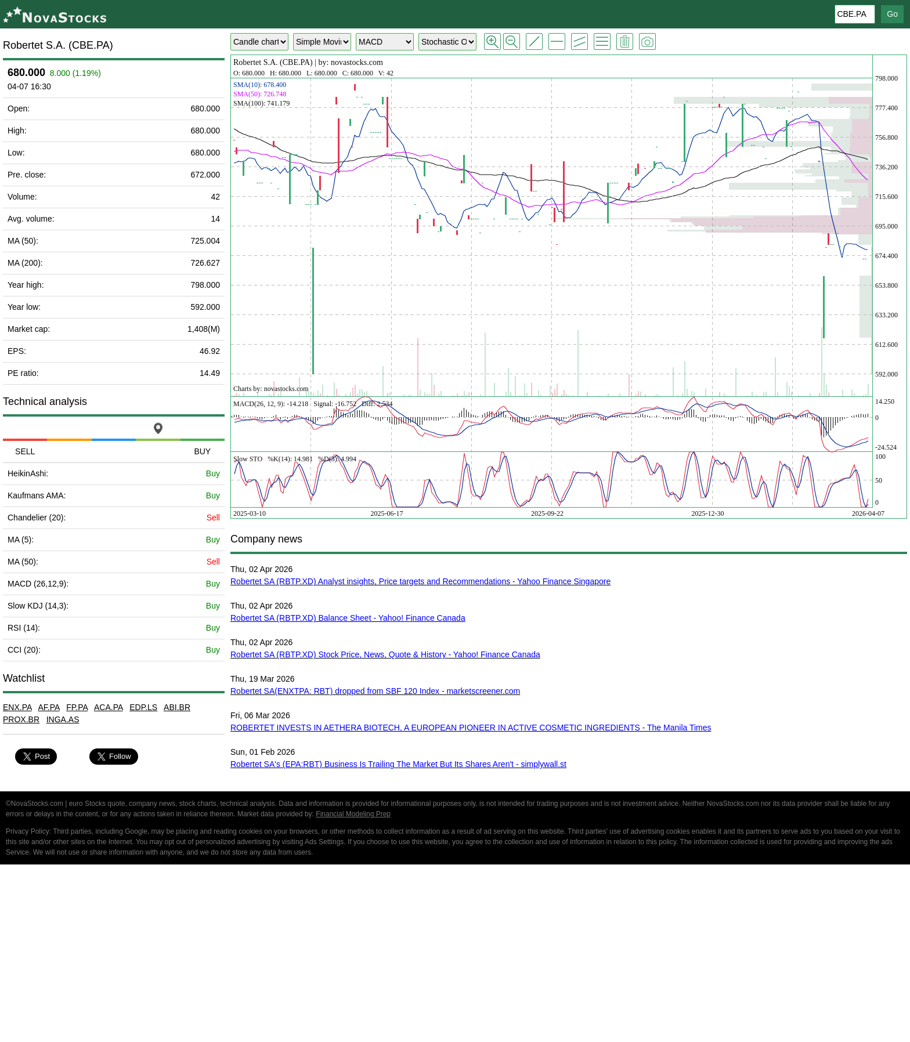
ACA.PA (108, 707)
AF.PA (48, 707)
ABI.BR (177, 707)
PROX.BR (21, 719)
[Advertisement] (455, 955)
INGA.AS (63, 719)
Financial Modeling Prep (353, 814)
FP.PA (77, 707)
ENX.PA (17, 707)
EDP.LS (143, 707)
